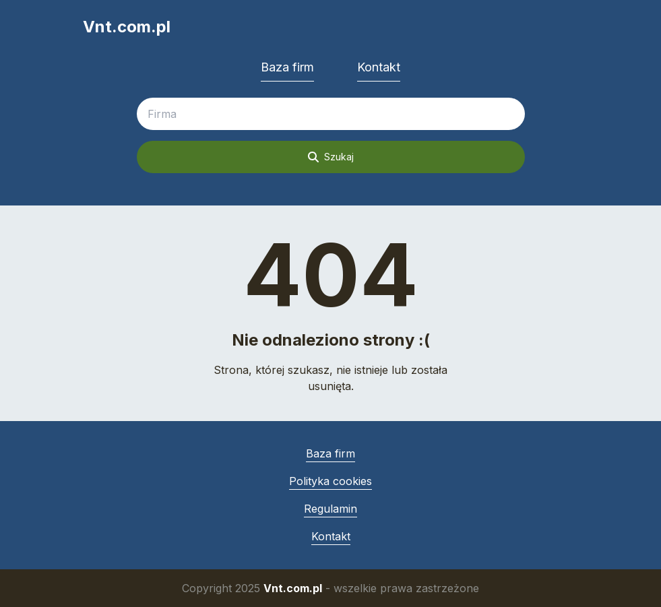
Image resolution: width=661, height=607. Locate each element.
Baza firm (287, 67)
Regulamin (330, 508)
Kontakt (378, 67)
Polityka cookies (330, 481)
